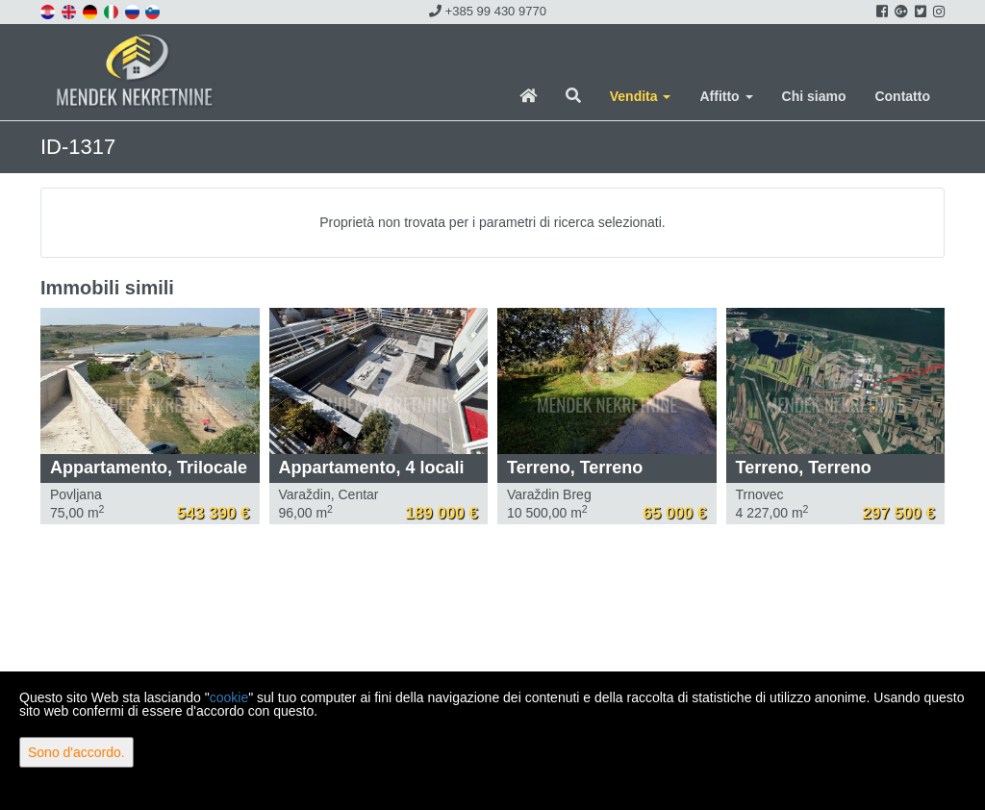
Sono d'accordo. (76, 752)
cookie (229, 697)
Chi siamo (814, 96)
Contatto (902, 96)
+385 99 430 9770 (487, 11)
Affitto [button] (725, 96)
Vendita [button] (640, 96)
